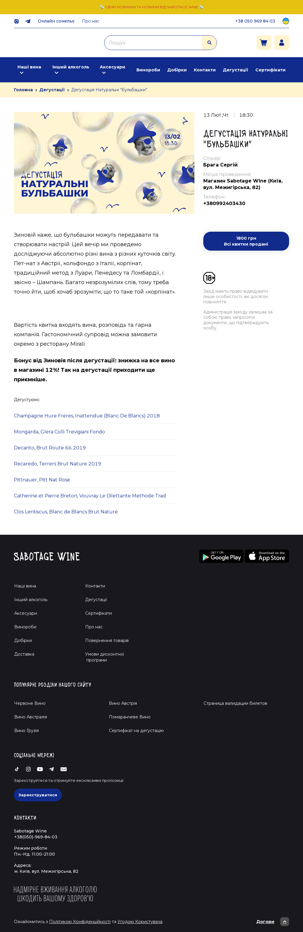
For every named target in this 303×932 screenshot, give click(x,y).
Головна (23, 89)
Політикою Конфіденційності (80, 921)
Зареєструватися (38, 794)
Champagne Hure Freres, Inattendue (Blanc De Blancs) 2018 (87, 416)
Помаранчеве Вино (130, 717)
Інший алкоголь (70, 67)
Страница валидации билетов (235, 703)
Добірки (177, 70)
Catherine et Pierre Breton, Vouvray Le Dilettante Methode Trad (90, 496)
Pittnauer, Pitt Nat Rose (42, 480)
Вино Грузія (26, 730)
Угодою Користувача (139, 921)
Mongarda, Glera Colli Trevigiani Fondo (59, 432)
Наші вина (29, 67)
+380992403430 (224, 203)
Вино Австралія (30, 717)
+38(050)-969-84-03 (35, 837)
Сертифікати (270, 70)
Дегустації (235, 70)
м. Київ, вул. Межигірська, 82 (46, 871)
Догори (272, 921)
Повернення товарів (107, 640)
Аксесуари (112, 67)
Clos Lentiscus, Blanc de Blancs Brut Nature (66, 512)
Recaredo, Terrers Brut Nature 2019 (57, 464)
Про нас (90, 21)
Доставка (24, 654)
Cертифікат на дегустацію (136, 730)
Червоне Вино (30, 703)
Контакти (205, 70)
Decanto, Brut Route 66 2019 (50, 448)
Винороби (148, 70)
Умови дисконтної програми (102, 657)
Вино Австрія (123, 703)
